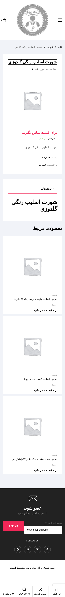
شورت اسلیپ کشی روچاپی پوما (40, 379)
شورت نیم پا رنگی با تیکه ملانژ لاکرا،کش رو (35, 459)
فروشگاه (57, 594)
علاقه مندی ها (8, 594)
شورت (50, 47)
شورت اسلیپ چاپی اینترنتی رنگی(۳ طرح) (35, 299)
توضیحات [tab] (46, 188)
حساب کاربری (40, 594)
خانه (60, 47)
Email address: (53, 523)
